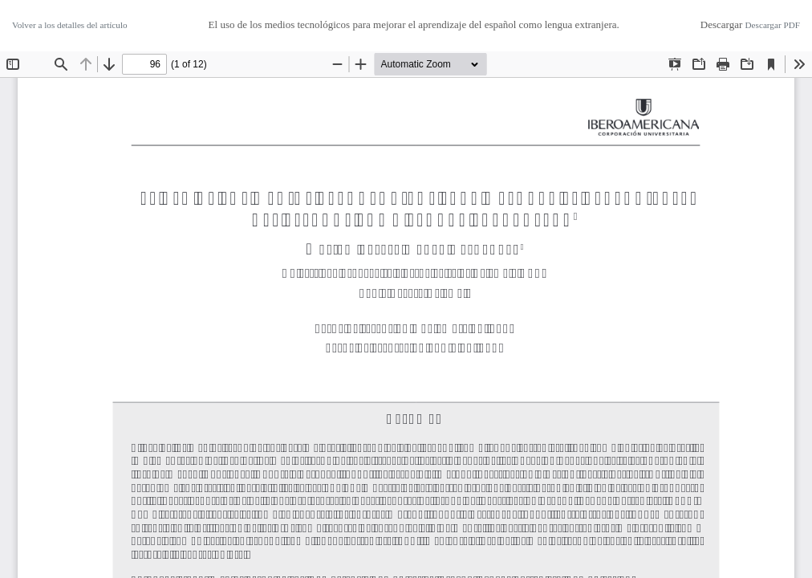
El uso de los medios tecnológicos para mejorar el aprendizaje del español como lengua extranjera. (414, 24)
